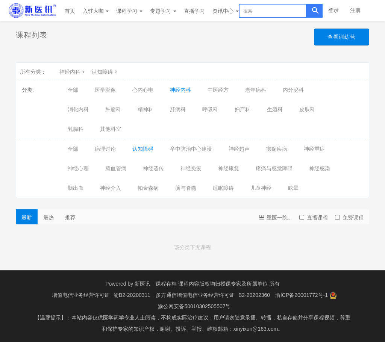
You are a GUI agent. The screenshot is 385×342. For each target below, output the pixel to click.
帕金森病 (148, 188)
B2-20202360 (254, 295)
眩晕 (293, 188)
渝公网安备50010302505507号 (194, 306)
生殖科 (275, 109)
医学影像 (105, 90)
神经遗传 (153, 168)
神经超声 (239, 149)
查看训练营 (341, 37)
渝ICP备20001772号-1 (301, 295)
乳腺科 (75, 129)
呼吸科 (210, 109)
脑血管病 (115, 168)
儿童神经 (260, 188)
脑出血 (75, 188)
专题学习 (163, 11)
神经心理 (78, 168)
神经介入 (110, 188)
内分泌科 (293, 90)
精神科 (145, 109)
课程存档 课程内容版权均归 (188, 284)
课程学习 (129, 11)
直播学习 (194, 11)
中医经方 (218, 90)
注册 (355, 10)
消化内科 (78, 109)
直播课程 (313, 218)
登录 (333, 10)
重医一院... (275, 217)
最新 (26, 217)
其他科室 (110, 129)
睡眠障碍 (223, 188)
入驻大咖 (96, 11)
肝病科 (178, 109)
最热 (48, 217)
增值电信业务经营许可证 (81, 295)
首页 (70, 11)
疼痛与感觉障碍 (274, 168)
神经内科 (72, 72)
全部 (73, 90)
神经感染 (319, 168)
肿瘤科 (113, 109)
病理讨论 (105, 149)
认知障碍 (105, 72)
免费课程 (349, 218)
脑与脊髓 (185, 188)
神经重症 (314, 149)
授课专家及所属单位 (244, 284)
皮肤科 (307, 109)
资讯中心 (225, 11)
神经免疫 (191, 168)
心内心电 (142, 90)
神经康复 (228, 168)
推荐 (70, 217)
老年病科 (255, 90)
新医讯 (142, 284)
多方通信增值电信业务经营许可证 (195, 295)
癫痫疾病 (276, 149)
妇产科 (242, 109)
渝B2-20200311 (132, 295)
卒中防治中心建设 (191, 149)
